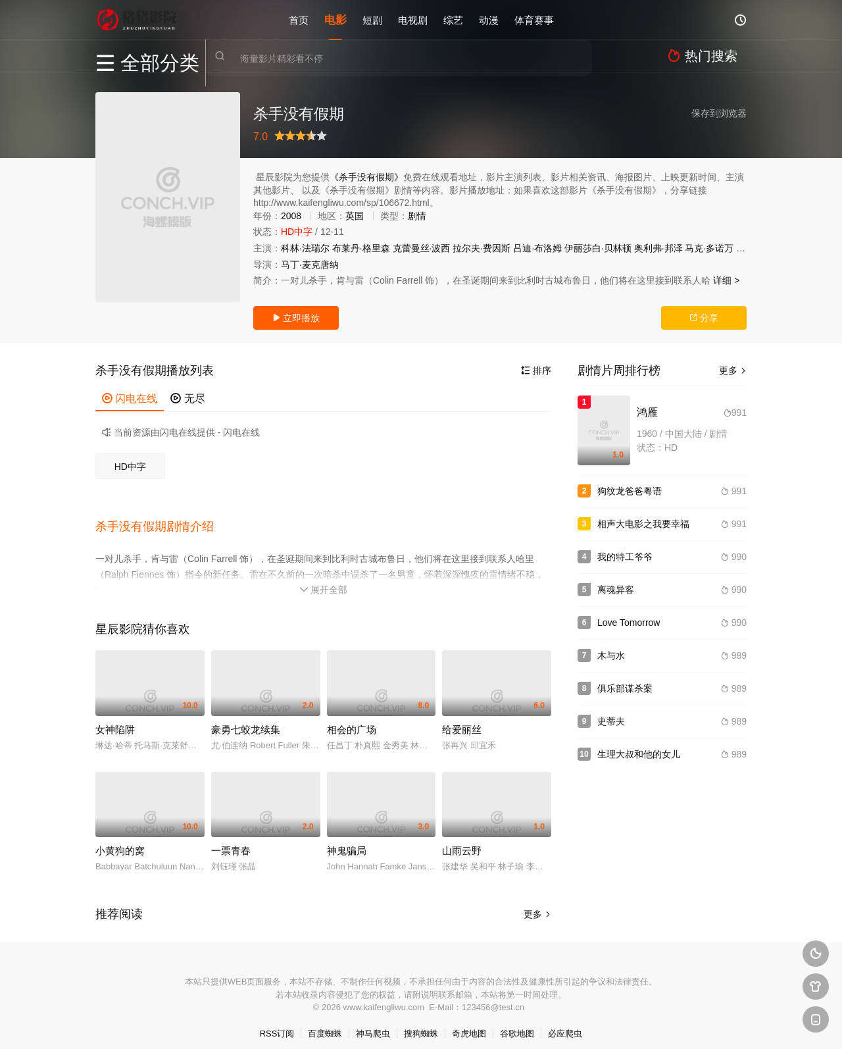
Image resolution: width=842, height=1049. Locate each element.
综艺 (453, 19)
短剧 (372, 19)
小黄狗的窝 (120, 839)
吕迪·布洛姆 (537, 248)
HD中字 (130, 466)
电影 (335, 19)
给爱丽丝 (462, 718)
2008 (291, 216)
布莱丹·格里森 (361, 248)
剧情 (417, 216)
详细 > (726, 280)
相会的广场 (351, 718)
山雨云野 (462, 839)
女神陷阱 (115, 718)
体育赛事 (534, 19)
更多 (537, 903)
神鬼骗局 (346, 839)
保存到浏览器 (719, 113)
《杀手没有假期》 (366, 177)
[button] (161, 520)
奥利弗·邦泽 (658, 248)
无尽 (187, 398)
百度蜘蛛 (325, 1022)
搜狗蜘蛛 (421, 1022)
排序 (536, 370)
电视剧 (413, 19)
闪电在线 (129, 398)
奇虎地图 (469, 1022)
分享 (703, 318)
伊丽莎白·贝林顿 (598, 248)
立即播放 (296, 318)
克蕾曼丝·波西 (422, 248)
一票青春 (231, 839)
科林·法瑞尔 (305, 248)
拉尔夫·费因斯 (481, 248)
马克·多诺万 (709, 248)
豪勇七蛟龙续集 (245, 718)
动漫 (489, 19)
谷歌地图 (517, 1022)
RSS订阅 (277, 1022)
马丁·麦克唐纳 (310, 264)
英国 (354, 216)
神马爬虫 (373, 1022)
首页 (299, 19)
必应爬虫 (565, 1022)
